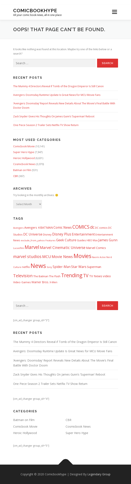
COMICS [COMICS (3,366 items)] (80, 227)
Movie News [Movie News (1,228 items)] (62, 256)
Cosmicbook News (24, 164)
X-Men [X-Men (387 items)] (53, 282)
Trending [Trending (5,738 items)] (71, 275)
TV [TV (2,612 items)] (85, 275)
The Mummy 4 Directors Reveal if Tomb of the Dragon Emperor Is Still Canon (58, 86)
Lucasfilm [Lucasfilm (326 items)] (18, 248)
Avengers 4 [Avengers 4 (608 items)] (31, 228)
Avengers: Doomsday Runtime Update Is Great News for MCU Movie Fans (56, 95)
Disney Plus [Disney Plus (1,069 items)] (61, 234)
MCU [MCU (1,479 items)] (46, 256)
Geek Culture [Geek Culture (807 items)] (66, 240)
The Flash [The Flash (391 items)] (54, 276)
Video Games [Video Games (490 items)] (22, 282)
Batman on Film (22, 170)
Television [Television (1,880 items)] (23, 275)
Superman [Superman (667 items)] (94, 267)
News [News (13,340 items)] (38, 266)
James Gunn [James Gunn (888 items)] (107, 240)
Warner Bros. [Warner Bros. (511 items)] (40, 282)
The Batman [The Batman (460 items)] (40, 276)
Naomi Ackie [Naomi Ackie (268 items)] (99, 257)
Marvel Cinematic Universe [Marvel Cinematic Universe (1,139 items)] (62, 247)
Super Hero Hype (23, 152)
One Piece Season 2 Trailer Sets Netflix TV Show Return (46, 125)
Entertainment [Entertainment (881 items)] (83, 234)
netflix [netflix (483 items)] (26, 267)
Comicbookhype (35, 10)
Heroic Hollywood (24, 158)
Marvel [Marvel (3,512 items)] (32, 247)
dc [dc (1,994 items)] (92, 227)
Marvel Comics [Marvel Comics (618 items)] (96, 248)
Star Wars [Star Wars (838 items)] (78, 266)
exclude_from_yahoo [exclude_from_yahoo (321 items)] (33, 240)
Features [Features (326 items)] (50, 240)
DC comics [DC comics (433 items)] (101, 228)
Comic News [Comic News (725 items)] (62, 227)
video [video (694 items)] (107, 276)
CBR (15, 176)
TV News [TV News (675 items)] (95, 276)
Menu (114, 12)
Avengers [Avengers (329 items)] (18, 227)
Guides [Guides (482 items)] (81, 240)
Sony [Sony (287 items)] (49, 267)
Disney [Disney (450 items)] (47, 234)
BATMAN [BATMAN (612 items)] (46, 227)
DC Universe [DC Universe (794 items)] (32, 234)
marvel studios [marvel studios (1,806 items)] (27, 256)
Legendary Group (98, 474)
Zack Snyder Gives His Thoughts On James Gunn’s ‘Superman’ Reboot (53, 116)
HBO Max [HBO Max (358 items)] (92, 240)
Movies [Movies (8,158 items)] (82, 256)
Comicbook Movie (24, 146)
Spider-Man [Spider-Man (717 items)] (62, 267)
